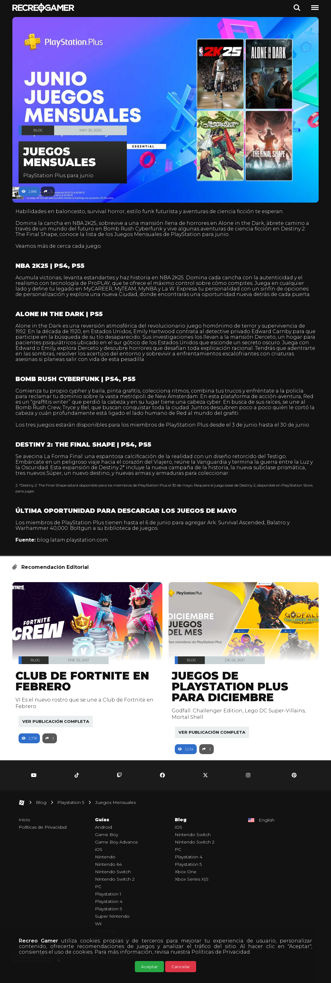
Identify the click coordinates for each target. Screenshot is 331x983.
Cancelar (180, 966)
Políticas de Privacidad (220, 952)
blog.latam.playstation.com (75, 551)
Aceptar (149, 966)
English (266, 831)
